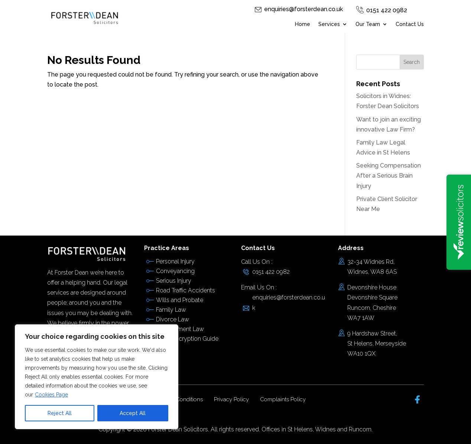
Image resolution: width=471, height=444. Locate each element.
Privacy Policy (231, 399)
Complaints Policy (283, 399)
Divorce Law (172, 319)
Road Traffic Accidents (185, 290)
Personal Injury (175, 261)
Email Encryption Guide (187, 338)
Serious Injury (173, 280)
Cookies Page (51, 395)
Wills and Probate (179, 300)
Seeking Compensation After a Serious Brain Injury (388, 175)
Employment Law (180, 329)
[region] (96, 376)
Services (329, 24)
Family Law (171, 309)
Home (302, 24)
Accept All (133, 413)
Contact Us (410, 24)
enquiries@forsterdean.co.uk (303, 9)
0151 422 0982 (386, 10)
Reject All (60, 413)
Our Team (367, 24)
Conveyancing (175, 271)
